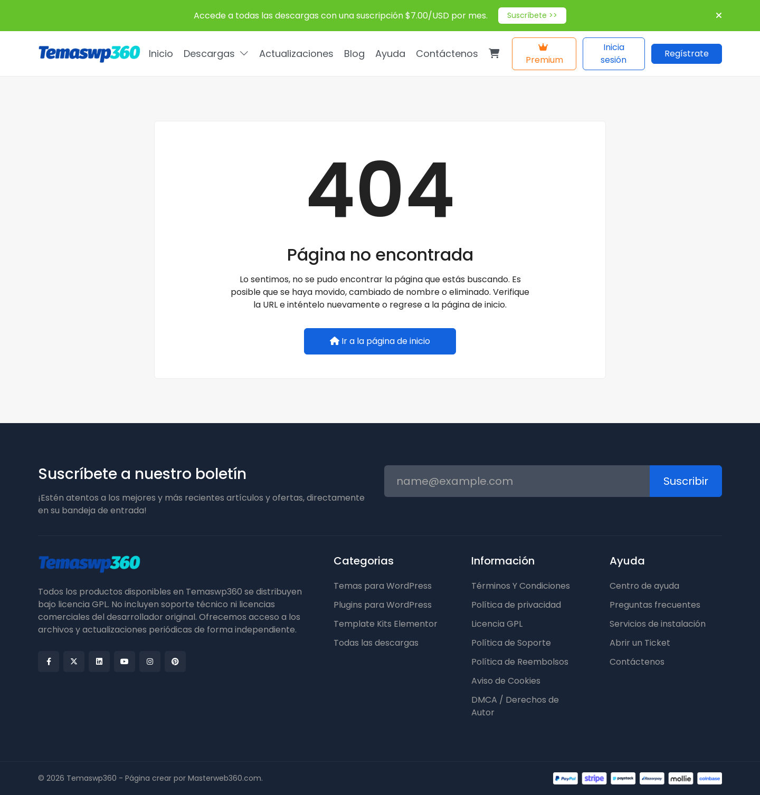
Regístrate (686, 53)
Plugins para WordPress (383, 605)
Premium (544, 54)
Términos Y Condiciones (520, 586)
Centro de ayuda (644, 586)
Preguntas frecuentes (655, 605)
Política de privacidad (516, 605)
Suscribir (685, 481)
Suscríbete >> (532, 15)
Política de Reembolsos (519, 662)
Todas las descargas (376, 643)
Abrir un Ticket (640, 643)
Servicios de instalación (658, 624)
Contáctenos (637, 662)
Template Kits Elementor (386, 624)
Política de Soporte (511, 643)
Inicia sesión (613, 53)
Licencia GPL (496, 624)
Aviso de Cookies (505, 681)
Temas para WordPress (383, 586)
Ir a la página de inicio (380, 341)
